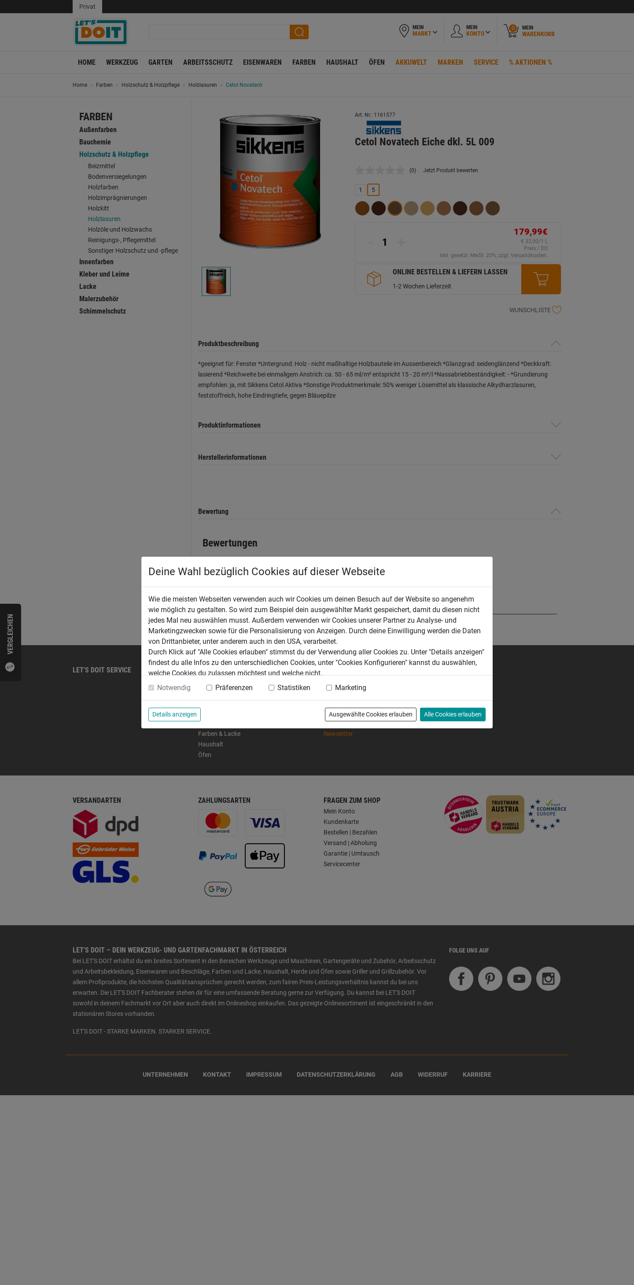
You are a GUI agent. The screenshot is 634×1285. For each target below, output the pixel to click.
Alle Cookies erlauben (453, 714)
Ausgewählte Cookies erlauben (371, 714)
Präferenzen (234, 687)
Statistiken (293, 687)
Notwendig (174, 687)
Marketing (350, 687)
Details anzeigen (174, 714)
